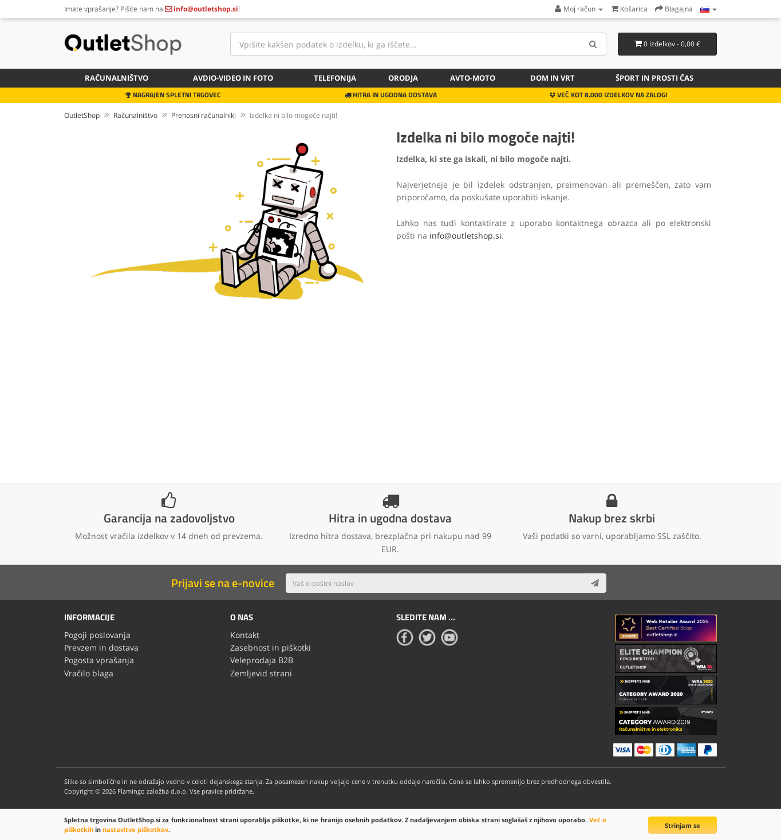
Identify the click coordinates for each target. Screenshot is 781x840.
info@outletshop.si (465, 235)
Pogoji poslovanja (97, 634)
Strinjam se (682, 825)
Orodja (403, 78)
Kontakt (244, 634)
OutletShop (82, 115)
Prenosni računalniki (203, 115)
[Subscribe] (594, 583)
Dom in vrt (552, 78)
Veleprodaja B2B (261, 660)
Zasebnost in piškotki (270, 647)
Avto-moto (472, 78)
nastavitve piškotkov (135, 829)
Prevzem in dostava (101, 647)
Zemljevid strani (261, 673)
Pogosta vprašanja (99, 660)
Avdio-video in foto (233, 78)
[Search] (593, 44)
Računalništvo (116, 78)
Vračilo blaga (88, 673)
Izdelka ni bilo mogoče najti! (293, 115)
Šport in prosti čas (654, 78)
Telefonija (335, 78)
